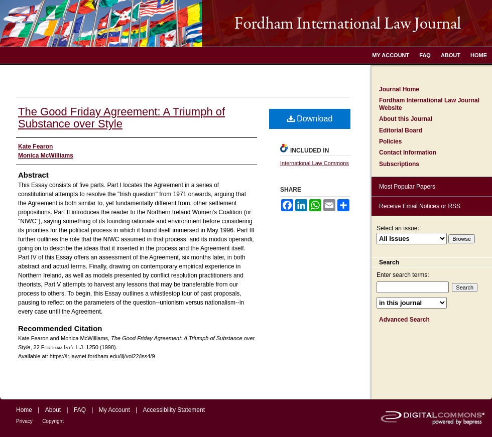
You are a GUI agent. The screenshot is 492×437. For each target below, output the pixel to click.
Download (310, 118)
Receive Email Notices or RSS (419, 206)
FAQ (80, 409)
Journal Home (399, 89)
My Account (114, 409)
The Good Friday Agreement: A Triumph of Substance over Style (121, 117)
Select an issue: (398, 228)
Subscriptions (399, 164)
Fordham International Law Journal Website (429, 104)
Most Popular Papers (407, 186)
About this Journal (405, 118)
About (53, 409)
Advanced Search (404, 319)
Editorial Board (400, 130)
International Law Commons (314, 163)
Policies (390, 141)
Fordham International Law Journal (246, 23)
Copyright (53, 421)
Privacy (24, 421)
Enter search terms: (403, 274)
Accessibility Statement (174, 409)
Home (24, 409)
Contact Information (407, 152)
